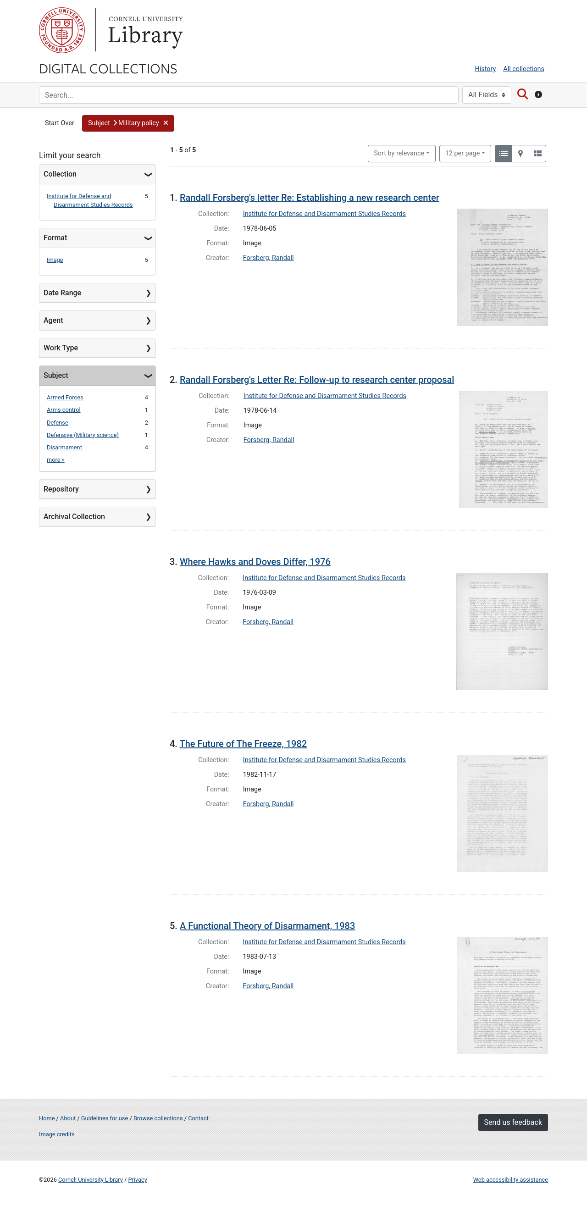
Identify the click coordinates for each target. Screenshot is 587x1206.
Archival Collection (74, 516)
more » (56, 459)
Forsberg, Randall (268, 258)
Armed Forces (65, 397)
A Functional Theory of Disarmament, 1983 (267, 925)
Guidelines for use (104, 1118)
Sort (399, 153)
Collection (60, 174)
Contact (198, 1118)
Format (55, 237)
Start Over (59, 123)
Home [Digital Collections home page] (47, 1118)
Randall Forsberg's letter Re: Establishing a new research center (309, 197)
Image (55, 259)
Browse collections (158, 1118)
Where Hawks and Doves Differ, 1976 (255, 561)
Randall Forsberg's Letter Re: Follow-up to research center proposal (317, 379)
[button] (128, 123)
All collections (523, 69)
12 (462, 152)
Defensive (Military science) (83, 435)
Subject (56, 375)
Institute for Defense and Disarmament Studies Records (324, 214)
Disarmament (64, 447)
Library (144, 30)
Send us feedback (513, 1122)
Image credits (57, 1134)
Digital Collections (108, 68)
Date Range (62, 292)
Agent (53, 320)
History (485, 69)
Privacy (137, 1179)
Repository (61, 489)
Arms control (64, 409)
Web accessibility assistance (510, 1179)
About (68, 1118)
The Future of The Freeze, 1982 (243, 743)
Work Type (61, 347)
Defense (57, 422)
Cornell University (62, 30)
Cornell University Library (90, 1179)
